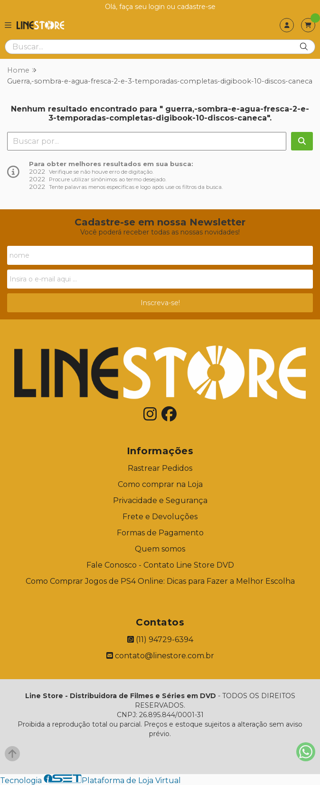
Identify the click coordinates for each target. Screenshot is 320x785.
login (158, 6)
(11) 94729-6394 (160, 639)
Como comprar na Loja (160, 484)
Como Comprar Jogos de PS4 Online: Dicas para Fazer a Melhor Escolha (160, 581)
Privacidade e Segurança (160, 500)
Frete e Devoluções (160, 516)
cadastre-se (196, 6)
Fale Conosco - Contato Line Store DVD (160, 565)
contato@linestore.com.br (160, 655)
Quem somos (160, 548)
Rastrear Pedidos (160, 468)
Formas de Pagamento (160, 532)
